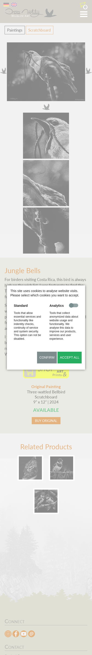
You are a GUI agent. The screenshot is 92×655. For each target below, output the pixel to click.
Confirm (46, 357)
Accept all (69, 357)
